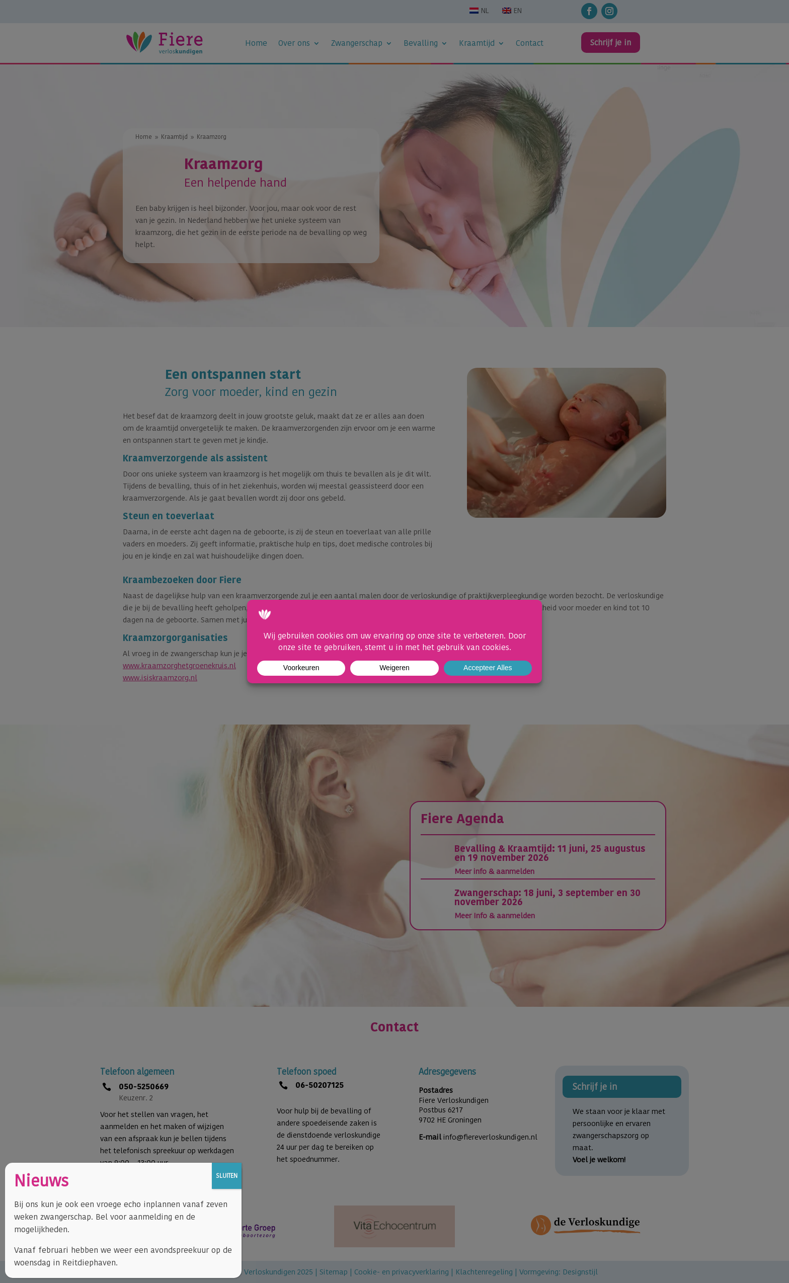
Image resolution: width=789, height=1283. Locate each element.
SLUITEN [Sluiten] (227, 1175)
